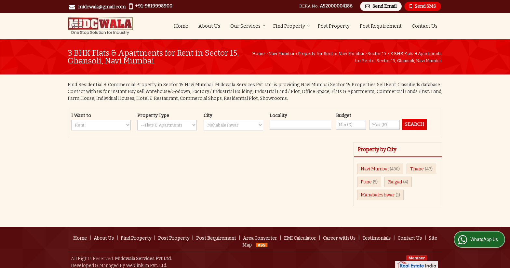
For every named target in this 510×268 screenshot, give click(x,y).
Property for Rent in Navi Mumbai (331, 53)
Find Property (291, 26)
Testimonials (376, 231)
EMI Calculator (300, 231)
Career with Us (339, 231)
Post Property (334, 26)
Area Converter (260, 231)
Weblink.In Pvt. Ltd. (146, 258)
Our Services (247, 26)
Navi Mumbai (281, 53)
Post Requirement (381, 26)
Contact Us (424, 26)
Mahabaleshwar (378, 195)
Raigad (395, 182)
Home (181, 26)
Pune (366, 182)
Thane (417, 169)
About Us (209, 26)
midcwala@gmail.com (102, 7)
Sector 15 (377, 53)
